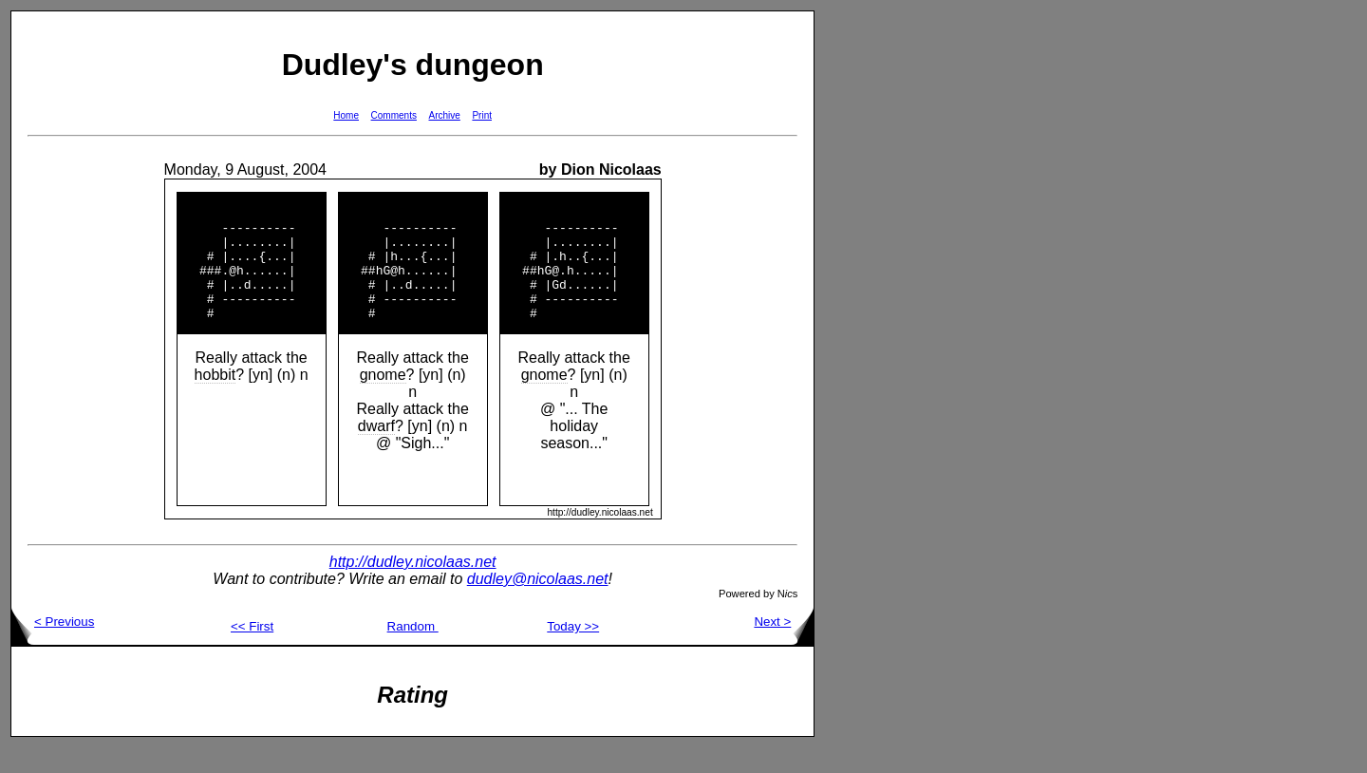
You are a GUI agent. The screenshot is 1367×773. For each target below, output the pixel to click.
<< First (252, 652)
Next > (784, 647)
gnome (383, 400)
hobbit (215, 400)
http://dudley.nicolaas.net (412, 587)
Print (482, 115)
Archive (444, 115)
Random (413, 652)
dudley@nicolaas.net (538, 604)
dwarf (376, 451)
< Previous (52, 647)
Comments (394, 115)
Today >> (573, 652)
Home (346, 115)
